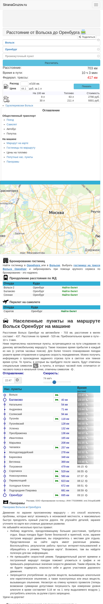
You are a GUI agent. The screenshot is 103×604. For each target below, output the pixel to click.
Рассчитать (51, 62)
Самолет (12, 124)
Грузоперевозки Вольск (19, 105)
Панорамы (13, 161)
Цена (13, 88)
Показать (86, 86)
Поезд (10, 119)
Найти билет (70, 287)
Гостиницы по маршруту (21, 147)
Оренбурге (34, 265)
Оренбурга (34, 507)
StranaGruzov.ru (15, 5)
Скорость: (51, 373)
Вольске (54, 265)
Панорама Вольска (14, 507)
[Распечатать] (83, 33)
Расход (14, 83)
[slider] (54, 382)
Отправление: (13, 373)
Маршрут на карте (17, 143)
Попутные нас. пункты (20, 157)
